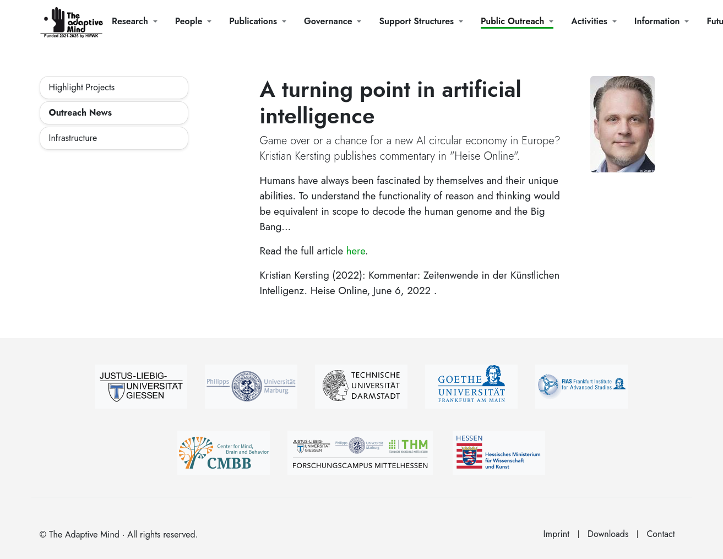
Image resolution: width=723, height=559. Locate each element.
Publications (253, 21)
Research (130, 21)
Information (657, 21)
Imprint (556, 534)
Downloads (608, 534)
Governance (328, 21)
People (189, 21)
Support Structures (416, 21)
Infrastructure (73, 138)
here (355, 250)
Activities (589, 21)
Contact (660, 534)
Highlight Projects (82, 87)
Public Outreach (512, 21)
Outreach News (80, 112)
